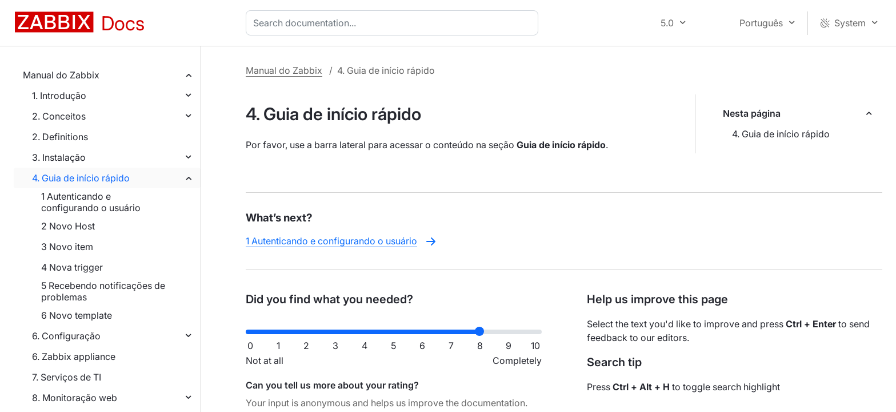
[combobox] (394, 23)
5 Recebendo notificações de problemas (103, 291)
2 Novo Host (68, 226)
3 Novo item (67, 246)
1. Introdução (59, 95)
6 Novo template (76, 315)
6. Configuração (66, 336)
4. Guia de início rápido (81, 178)
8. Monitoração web (74, 397)
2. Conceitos (59, 116)
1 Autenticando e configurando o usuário (91, 202)
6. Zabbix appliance (73, 356)
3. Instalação (59, 157)
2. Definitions (60, 136)
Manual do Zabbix (61, 75)
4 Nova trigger (72, 267)
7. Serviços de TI (66, 377)
